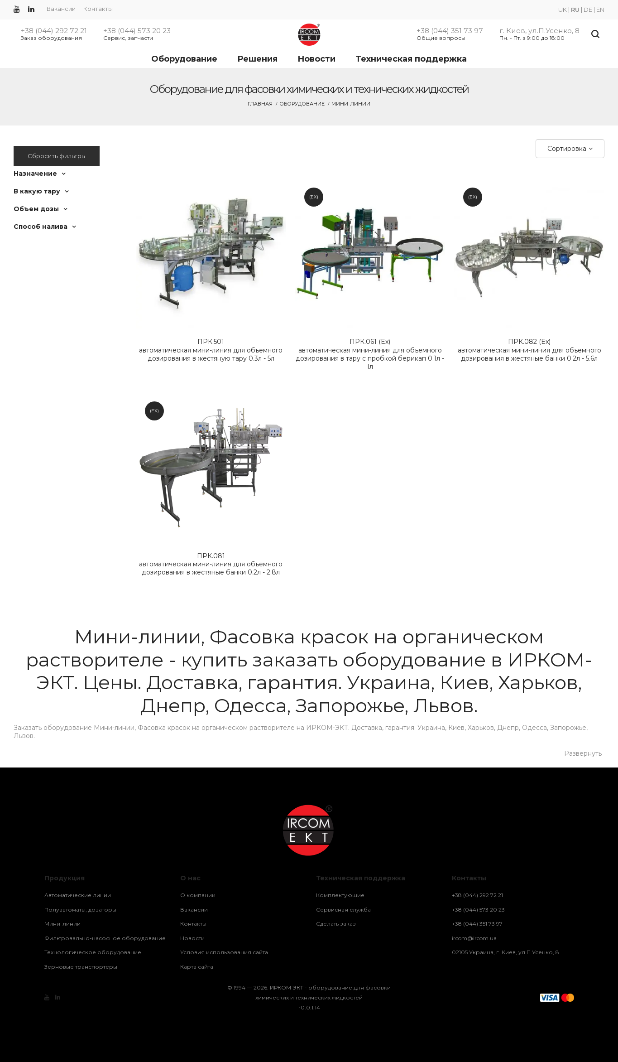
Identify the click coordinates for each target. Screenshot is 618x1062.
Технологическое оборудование (92, 952)
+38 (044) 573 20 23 (137, 30)
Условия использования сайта (224, 952)
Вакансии (61, 8)
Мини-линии (62, 923)
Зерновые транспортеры (80, 966)
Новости (316, 59)
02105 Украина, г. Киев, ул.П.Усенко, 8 (505, 952)
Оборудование (184, 59)
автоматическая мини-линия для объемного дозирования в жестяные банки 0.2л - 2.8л (211, 564)
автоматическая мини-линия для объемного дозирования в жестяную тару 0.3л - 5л (211, 350)
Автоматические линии (77, 895)
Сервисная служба (343, 909)
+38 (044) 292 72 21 (54, 30)
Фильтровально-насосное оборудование (105, 938)
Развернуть (583, 753)
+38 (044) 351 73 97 (450, 30)
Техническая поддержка (411, 59)
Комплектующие (340, 895)
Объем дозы (36, 209)
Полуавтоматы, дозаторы (80, 909)
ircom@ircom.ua (474, 938)
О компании (198, 895)
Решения (257, 59)
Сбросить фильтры (57, 155)
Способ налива (40, 226)
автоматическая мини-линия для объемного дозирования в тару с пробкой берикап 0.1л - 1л (370, 354)
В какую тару (37, 191)
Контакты (98, 8)
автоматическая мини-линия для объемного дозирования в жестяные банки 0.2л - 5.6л (529, 350)
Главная (260, 104)
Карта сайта (196, 966)
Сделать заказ (336, 923)
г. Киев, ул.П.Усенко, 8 (539, 30)
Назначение (35, 173)
